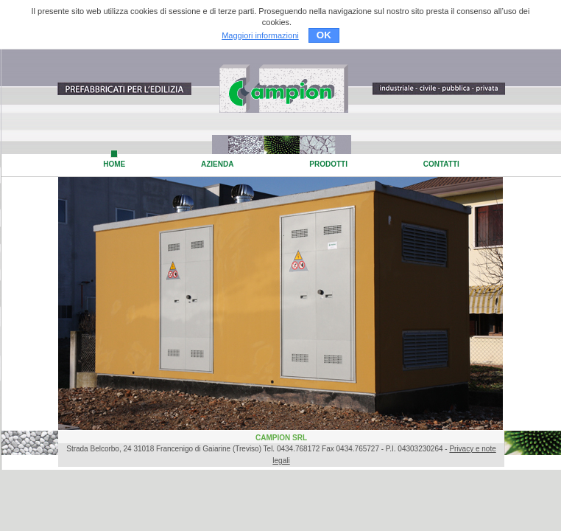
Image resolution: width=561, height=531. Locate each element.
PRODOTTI (328, 164)
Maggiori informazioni (260, 35)
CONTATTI (441, 164)
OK (324, 35)
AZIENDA (217, 164)
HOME (114, 164)
